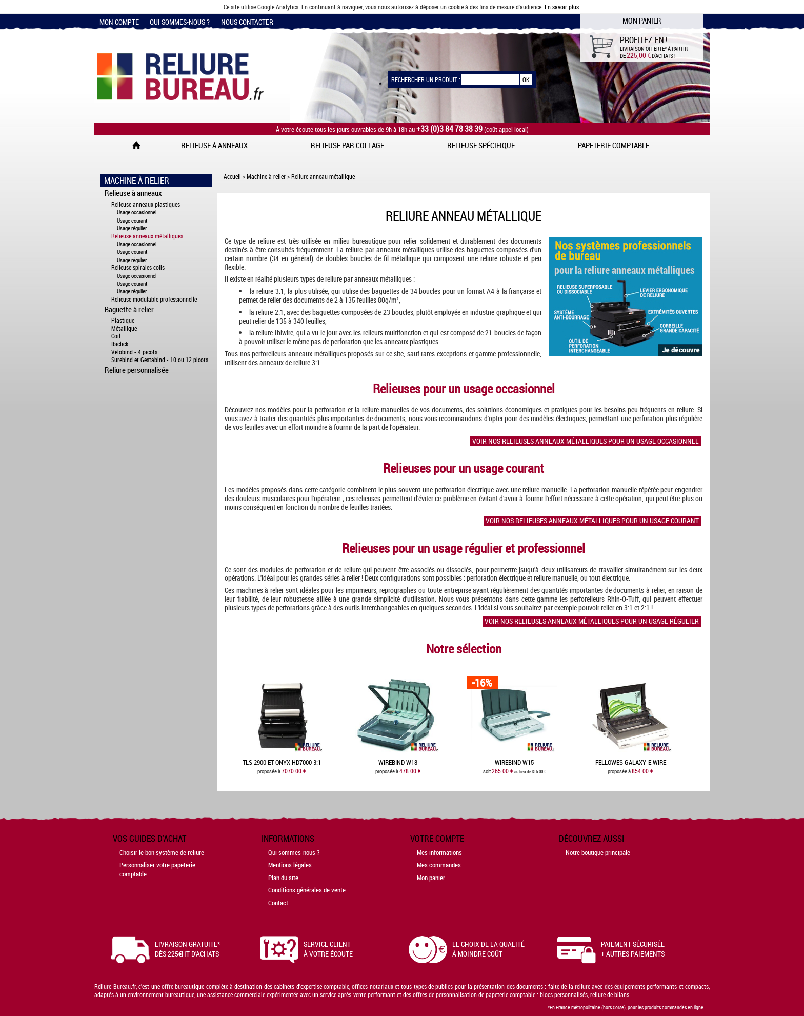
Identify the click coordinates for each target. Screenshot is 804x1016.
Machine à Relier (136, 180)
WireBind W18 (397, 762)
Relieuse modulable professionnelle (154, 299)
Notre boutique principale (598, 852)
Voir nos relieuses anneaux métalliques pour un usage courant (592, 520)
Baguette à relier (129, 309)
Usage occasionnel (136, 212)
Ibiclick (119, 344)
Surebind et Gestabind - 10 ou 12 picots (159, 359)
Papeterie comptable (613, 145)
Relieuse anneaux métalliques (147, 236)
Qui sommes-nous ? (180, 22)
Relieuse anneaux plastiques (145, 204)
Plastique (122, 320)
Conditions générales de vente (307, 889)
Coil (115, 336)
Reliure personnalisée (137, 370)
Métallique (124, 328)
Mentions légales (290, 864)
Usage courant (132, 220)
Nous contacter (247, 22)
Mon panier (431, 877)
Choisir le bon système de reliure (161, 852)
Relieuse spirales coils (138, 267)
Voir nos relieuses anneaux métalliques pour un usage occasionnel (585, 440)
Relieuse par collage (347, 145)
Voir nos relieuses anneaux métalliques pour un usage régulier (592, 621)
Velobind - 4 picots (134, 352)
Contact (278, 902)
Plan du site (283, 877)
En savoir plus (562, 7)
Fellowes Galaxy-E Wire (630, 762)
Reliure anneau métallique (323, 176)
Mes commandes (439, 864)
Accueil (232, 176)
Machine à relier (266, 176)
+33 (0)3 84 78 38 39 (449, 129)
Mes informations (439, 852)
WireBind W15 (514, 762)
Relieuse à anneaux (214, 145)
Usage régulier (132, 228)
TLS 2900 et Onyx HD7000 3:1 (282, 762)
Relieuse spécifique (481, 145)
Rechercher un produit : (425, 79)
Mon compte (119, 22)
